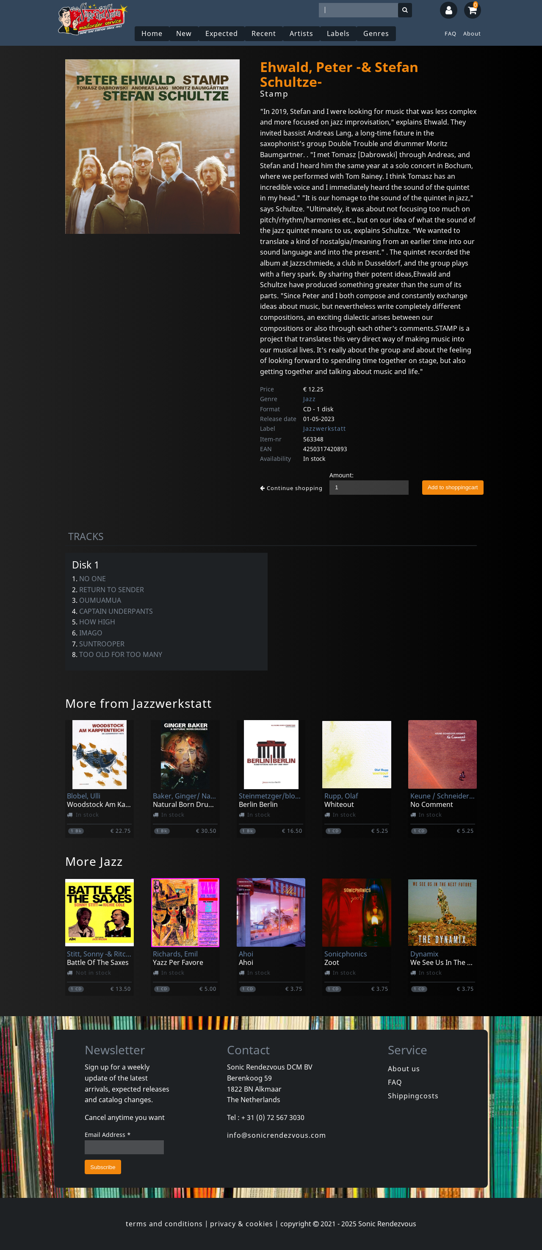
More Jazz (94, 861)
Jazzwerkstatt (324, 428)
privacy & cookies (241, 1223)
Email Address (108, 1135)
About (472, 33)
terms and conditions (164, 1223)
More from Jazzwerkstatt (138, 703)
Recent (264, 33)
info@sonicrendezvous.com (276, 1135)
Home (152, 33)
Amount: (341, 475)
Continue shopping (291, 488)
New (184, 33)
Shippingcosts (413, 1095)
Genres (376, 33)
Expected (221, 33)
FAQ (450, 33)
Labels (338, 33)
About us (404, 1068)
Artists (301, 33)
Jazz (309, 399)
